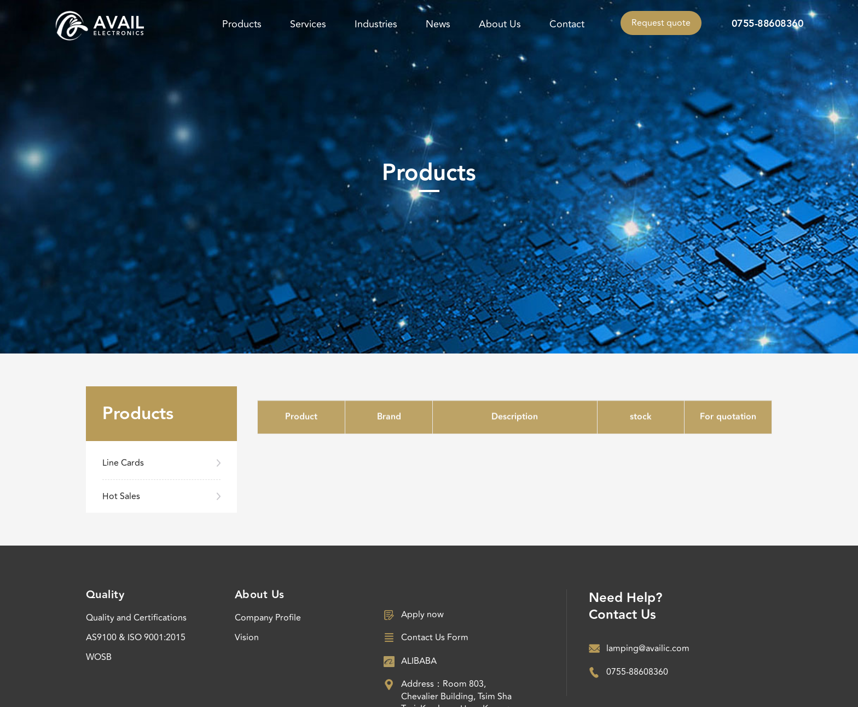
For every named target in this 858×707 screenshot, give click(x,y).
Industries (376, 24)
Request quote (661, 23)
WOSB (99, 657)
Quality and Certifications (136, 617)
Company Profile (268, 617)
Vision (247, 637)
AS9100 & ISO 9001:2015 (135, 637)
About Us (500, 24)
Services (308, 24)
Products (242, 24)
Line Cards (123, 463)
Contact (566, 24)
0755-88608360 (768, 24)
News (438, 24)
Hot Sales (121, 496)
